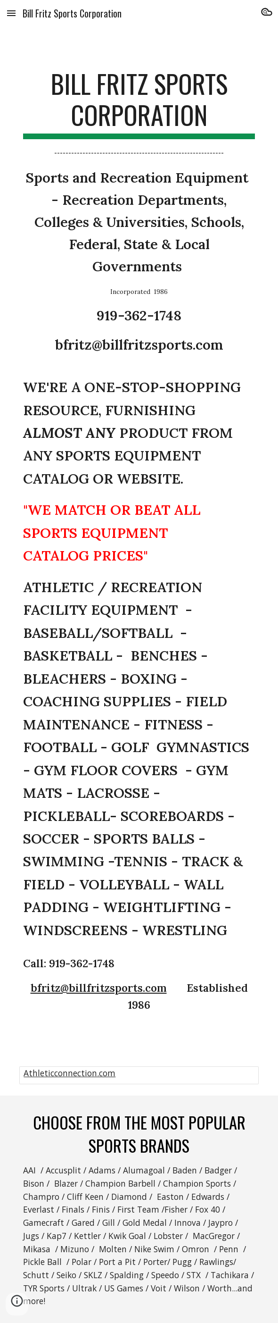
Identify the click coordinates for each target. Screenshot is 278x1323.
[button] (11, 13)
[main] (138, 540)
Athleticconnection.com (69, 1073)
